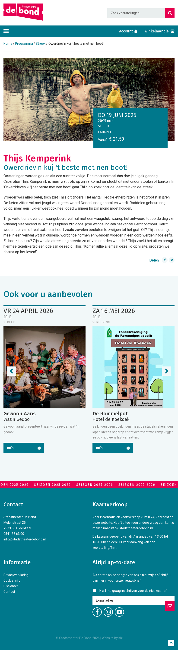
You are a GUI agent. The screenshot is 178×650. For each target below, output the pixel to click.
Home (7, 43)
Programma (24, 43)
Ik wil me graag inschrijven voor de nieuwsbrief (133, 591)
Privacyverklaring (16, 575)
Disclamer (10, 586)
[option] (89, 99)
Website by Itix (112, 638)
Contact (9, 591)
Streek (40, 43)
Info (10, 448)
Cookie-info (11, 580)
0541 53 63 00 (13, 534)
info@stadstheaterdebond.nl (24, 539)
